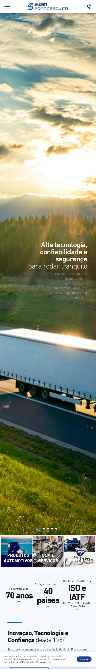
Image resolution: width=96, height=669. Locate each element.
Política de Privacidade (22, 662)
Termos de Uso (44, 662)
